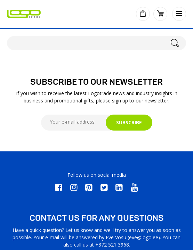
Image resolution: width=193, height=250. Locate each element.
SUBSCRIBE (129, 122)
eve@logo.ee (143, 237)
